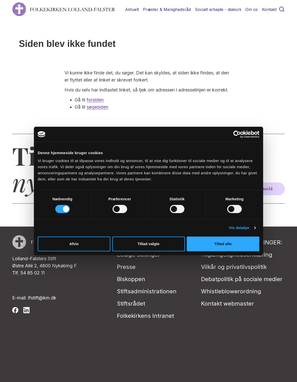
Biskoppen (131, 279)
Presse (126, 267)
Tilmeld (265, 189)
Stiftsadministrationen (147, 291)
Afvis (74, 244)
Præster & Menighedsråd (167, 9)
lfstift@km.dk (42, 297)
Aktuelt (132, 9)
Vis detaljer (239, 228)
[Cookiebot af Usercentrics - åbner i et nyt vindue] (237, 134)
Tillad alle (223, 244)
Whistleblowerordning (231, 291)
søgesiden (97, 107)
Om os (251, 9)
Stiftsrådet (131, 303)
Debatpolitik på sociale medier (241, 279)
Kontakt (269, 9)
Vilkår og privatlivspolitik (234, 267)
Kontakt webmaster (227, 303)
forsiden (95, 99)
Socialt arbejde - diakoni (218, 9)
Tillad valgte (148, 244)
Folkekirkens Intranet (145, 316)
